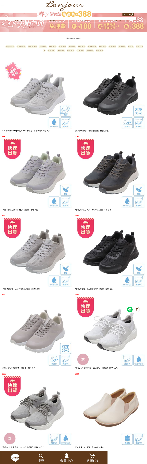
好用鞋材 (117, 20)
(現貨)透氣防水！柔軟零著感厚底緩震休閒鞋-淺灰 (21, 289)
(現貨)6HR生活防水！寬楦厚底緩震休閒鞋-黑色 (93, 210)
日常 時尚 (43, 47)
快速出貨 (18, 20)
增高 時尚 (112, 47)
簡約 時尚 (81, 47)
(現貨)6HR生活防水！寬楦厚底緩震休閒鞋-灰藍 (20, 210)
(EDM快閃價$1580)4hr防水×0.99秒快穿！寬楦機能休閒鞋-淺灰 (26, 131)
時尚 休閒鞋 (10, 47)
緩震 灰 (130, 47)
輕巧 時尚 (90, 51)
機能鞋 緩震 (92, 47)
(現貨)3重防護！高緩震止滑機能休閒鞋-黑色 (92, 131)
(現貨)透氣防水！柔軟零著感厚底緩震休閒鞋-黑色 (94, 289)
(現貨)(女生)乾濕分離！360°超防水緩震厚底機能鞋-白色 (96, 368)
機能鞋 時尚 (32, 47)
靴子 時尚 (102, 47)
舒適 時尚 (122, 47)
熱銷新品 (51, 20)
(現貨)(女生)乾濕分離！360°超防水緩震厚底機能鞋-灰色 (23, 447)
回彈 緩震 (80, 51)
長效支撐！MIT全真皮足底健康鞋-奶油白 (90, 447)
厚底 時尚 (62, 47)
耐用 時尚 (52, 47)
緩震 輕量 (99, 51)
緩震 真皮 (70, 51)
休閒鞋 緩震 (21, 47)
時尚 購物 (72, 47)
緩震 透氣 (51, 51)
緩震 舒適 (61, 51)
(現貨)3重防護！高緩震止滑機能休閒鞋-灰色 (18, 368)
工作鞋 (84, 20)
